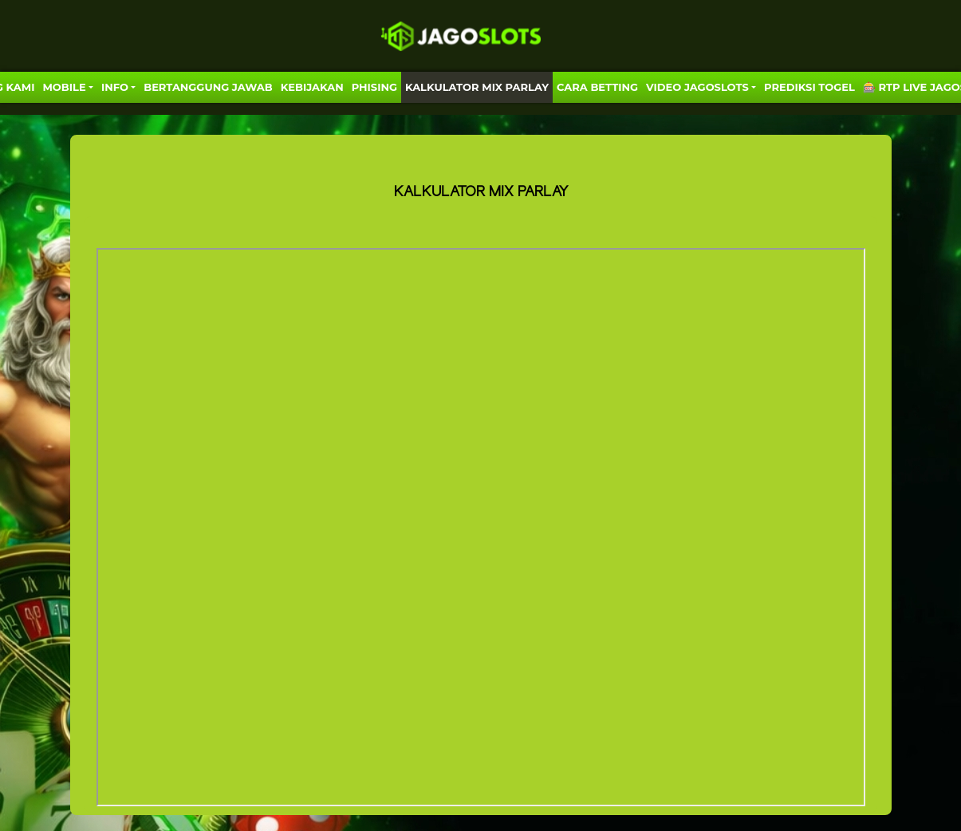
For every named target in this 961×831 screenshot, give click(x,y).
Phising (374, 87)
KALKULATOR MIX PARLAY (477, 87)
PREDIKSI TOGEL (809, 87)
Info (114, 87)
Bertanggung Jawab (208, 87)
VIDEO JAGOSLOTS (697, 87)
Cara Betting (597, 87)
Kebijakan (312, 87)
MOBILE (63, 87)
